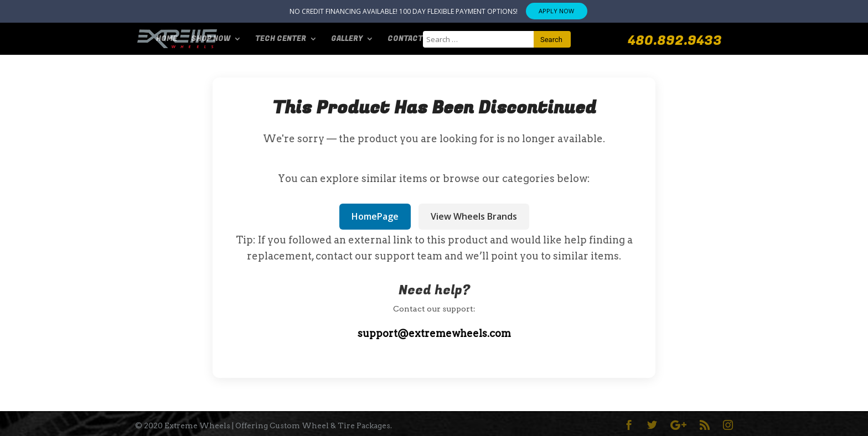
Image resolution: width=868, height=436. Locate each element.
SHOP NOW (210, 39)
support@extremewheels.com (434, 333)
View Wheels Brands (474, 216)
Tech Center (280, 39)
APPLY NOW (556, 11)
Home (166, 39)
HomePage (375, 216)
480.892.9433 (675, 41)
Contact (405, 39)
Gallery (347, 39)
